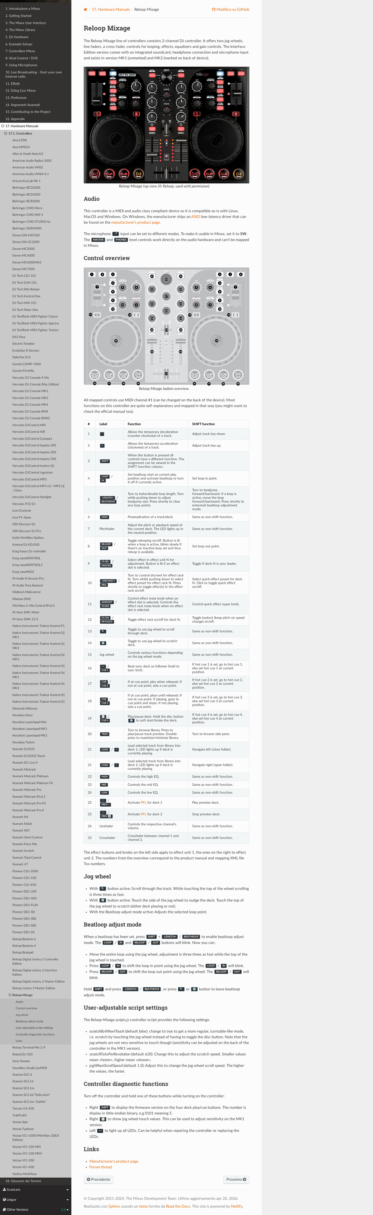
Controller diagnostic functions (35, 1034)
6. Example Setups (18, 44)
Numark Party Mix (24, 844)
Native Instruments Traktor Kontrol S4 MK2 (38, 675)
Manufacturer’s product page (113, 1161)
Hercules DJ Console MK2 (30, 398)
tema (143, 1206)
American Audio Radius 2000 (32, 160)
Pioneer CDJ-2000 (25, 871)
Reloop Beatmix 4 (24, 946)
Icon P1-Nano (21, 517)
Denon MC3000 (23, 249)
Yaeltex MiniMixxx (24, 1174)
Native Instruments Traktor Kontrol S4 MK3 (38, 686)
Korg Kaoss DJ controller (29, 551)
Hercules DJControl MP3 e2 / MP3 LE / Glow (38, 488)
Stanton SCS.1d (22, 1081)
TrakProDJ (19, 1115)
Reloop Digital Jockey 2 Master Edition (38, 981)
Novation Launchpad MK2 (29, 735)
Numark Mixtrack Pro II (28, 810)
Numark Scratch (23, 850)
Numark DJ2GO (23, 749)
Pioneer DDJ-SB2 (24, 918)
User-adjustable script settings (34, 1028)
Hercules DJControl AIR (28, 432)
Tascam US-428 (23, 1108)
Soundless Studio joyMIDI (29, 1068)
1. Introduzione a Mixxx (22, 8)
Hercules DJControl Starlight (31, 497)
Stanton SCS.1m (23, 1088)
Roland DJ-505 (22, 1054)
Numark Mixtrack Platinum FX (32, 783)
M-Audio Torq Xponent (27, 585)
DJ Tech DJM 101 (24, 282)
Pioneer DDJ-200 (24, 891)
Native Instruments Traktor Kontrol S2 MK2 (38, 646)
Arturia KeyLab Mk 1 (26, 181)
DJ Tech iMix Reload (25, 289)
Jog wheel (22, 1015)
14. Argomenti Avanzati (22, 105)
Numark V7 (20, 864)
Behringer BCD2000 (26, 187)
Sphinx (114, 1206)
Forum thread (100, 1167)
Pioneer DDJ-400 (24, 898)
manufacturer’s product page (135, 222)
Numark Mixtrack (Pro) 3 (28, 796)
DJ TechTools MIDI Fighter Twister (35, 330)
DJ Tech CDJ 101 (24, 275)
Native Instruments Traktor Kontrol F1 (38, 626)
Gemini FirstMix (23, 371)
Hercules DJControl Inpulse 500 (34, 459)
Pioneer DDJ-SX (23, 932)
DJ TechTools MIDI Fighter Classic (35, 316)
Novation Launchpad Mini (29, 722)
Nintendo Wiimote (24, 708)
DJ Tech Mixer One (25, 310)
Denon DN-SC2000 (25, 242)
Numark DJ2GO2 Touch (28, 756)
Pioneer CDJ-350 (24, 878)
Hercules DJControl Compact (32, 438)
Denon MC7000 (23, 269)
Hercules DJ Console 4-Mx (30, 377)
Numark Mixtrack (24, 769)
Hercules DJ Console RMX (30, 411)
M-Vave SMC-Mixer (25, 612)
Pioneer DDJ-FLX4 (25, 905)
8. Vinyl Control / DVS (21, 58)
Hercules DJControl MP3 (29, 479)
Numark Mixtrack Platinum (30, 776)
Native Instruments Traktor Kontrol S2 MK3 (38, 657)
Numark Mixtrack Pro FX (29, 803)
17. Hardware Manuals (19, 126)
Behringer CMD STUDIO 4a (31, 221)
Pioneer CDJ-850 (24, 885)
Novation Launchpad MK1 (29, 729)
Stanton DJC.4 (22, 1074)
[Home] (85, 9)
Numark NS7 (21, 830)
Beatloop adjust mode (29, 1021)
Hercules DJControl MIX (29, 425)
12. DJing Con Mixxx (20, 90)
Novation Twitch (23, 742)
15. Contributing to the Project (27, 112)
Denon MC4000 (23, 255)
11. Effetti (12, 84)
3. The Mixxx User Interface (25, 23)
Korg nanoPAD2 (23, 572)
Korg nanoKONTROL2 (27, 565)
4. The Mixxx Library (20, 30)
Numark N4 (20, 817)
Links (19, 1041)
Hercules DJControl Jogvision (32, 472)
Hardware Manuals (111, 9)
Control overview (26, 1008)
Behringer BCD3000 (26, 194)
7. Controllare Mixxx (20, 51)
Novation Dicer (22, 715)
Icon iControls (21, 510)
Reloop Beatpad (22, 952)
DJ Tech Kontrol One (26, 296)
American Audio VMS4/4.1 (30, 174)
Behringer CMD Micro (27, 208)
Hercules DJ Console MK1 (30, 391)
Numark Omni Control (27, 837)
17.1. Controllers (18, 133)
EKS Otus (18, 337)
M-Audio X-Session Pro (28, 578)
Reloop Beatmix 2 (24, 939)
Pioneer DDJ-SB (23, 912)
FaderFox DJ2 (21, 357)
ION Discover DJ (23, 524)
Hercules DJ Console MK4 (30, 404)
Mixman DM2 (21, 599)
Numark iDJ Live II (25, 762)
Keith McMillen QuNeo (28, 537)
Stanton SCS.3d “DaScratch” (31, 1095)
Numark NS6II (22, 824)
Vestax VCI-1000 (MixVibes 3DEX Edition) (35, 1138)
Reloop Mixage (21, 995)
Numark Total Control (26, 857)
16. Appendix (15, 119)
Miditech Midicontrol (26, 592)
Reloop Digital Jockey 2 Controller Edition (35, 961)
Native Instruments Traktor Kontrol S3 (38, 666)
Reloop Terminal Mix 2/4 (28, 1047)
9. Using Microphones (21, 65)
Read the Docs (178, 1206)
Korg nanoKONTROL (26, 558)
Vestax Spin (20, 1122)
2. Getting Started (18, 16)
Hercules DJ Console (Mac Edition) (35, 384)
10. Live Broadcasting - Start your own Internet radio (33, 74)
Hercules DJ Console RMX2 (31, 418)
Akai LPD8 (19, 140)
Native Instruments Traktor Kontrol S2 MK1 (38, 635)
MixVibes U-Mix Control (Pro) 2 (33, 605)
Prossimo (236, 1179)
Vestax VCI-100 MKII (27, 1153)
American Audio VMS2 (27, 167)
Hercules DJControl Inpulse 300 (34, 452)
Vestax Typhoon (23, 1129)
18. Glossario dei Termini (23, 1181)
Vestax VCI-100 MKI (26, 1147)
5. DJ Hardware (16, 37)
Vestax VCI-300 (23, 1160)
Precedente (98, 1179)
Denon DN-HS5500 (26, 235)
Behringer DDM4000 (27, 228)
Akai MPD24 (21, 147)
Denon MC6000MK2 (27, 262)
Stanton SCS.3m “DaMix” (29, 1102)
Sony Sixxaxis (21, 1061)
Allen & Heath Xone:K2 (27, 154)
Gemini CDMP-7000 (26, 364)
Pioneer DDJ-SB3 (24, 925)
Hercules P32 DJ (23, 504)
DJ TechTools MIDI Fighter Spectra (35, 323)
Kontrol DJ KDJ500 (25, 544)
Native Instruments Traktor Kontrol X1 (38, 695)
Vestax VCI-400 (23, 1167)
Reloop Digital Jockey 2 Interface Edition (34, 972)
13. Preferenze (15, 98)
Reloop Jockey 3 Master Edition (33, 988)
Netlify (236, 1206)
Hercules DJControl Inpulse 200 (34, 445)
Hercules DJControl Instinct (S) (33, 466)
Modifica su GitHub (232, 9)
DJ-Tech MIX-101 (24, 303)
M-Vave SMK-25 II (25, 619)
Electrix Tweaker (23, 343)
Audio (19, 1002)
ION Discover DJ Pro (26, 531)
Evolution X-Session (25, 350)
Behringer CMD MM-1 (27, 215)
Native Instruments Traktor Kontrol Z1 (38, 701)
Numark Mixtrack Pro (26, 790)
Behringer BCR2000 (26, 201)
